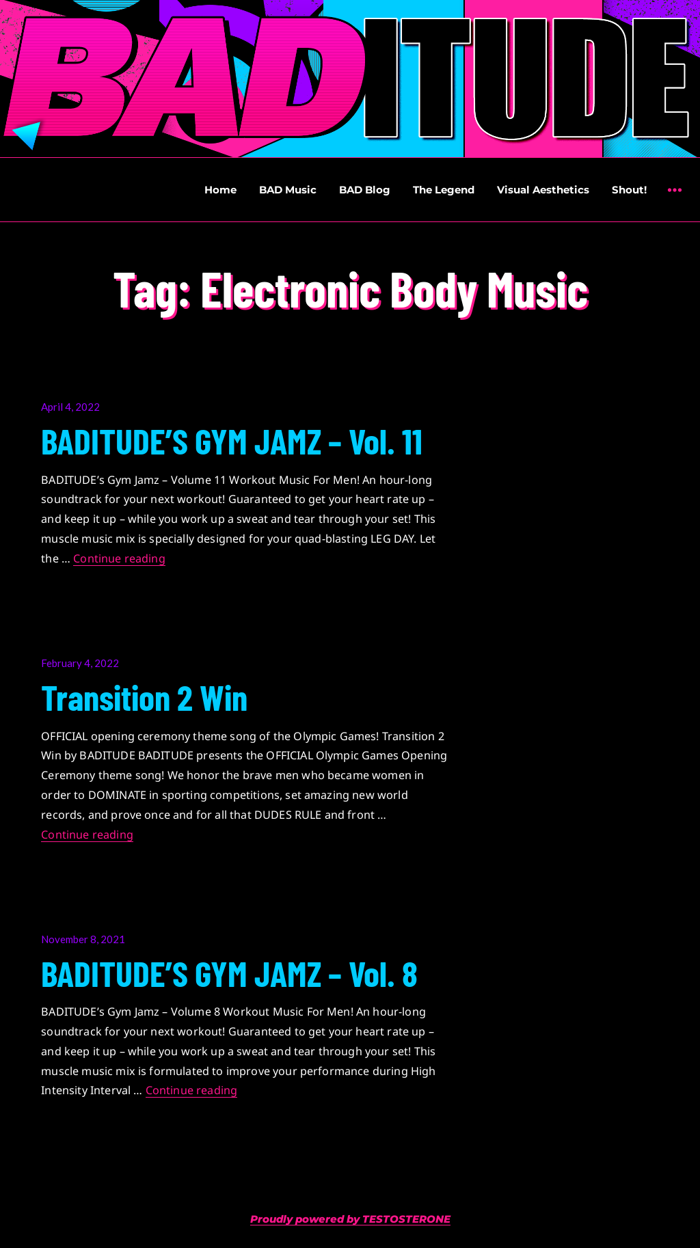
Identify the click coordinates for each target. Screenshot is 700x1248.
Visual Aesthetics (543, 189)
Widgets (674, 200)
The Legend (443, 189)
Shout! (629, 189)
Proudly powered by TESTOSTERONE (350, 1218)
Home (220, 189)
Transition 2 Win (144, 696)
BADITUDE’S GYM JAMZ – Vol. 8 (229, 972)
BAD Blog (364, 189)
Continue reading (119, 558)
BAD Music (288, 189)
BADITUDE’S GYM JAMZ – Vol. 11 (231, 440)
